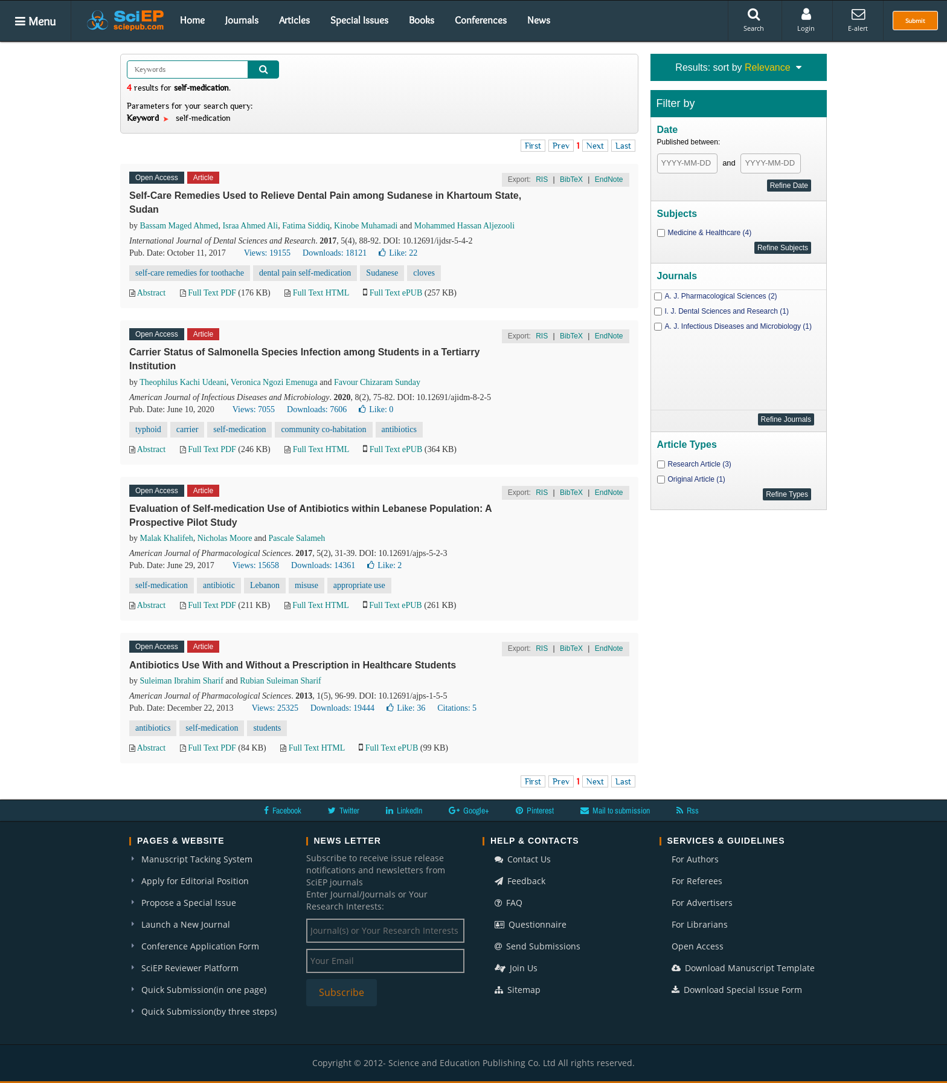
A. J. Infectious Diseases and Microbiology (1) (738, 326)
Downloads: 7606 (317, 409)
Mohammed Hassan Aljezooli (464, 225)
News (538, 20)
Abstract (151, 292)
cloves (424, 272)
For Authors (695, 859)
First (533, 145)
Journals (241, 20)
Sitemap (518, 989)
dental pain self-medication (305, 272)
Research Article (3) (699, 464)
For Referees (697, 881)
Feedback (520, 881)
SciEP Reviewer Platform (190, 968)
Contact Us (523, 859)
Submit (915, 20)
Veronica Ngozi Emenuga (274, 382)
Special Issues (359, 20)
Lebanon (265, 585)
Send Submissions (537, 946)
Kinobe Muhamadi (365, 225)
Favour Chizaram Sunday (377, 382)
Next (595, 145)
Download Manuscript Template (743, 968)
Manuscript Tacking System (196, 859)
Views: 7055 (254, 409)
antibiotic (219, 585)
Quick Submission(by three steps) (209, 1011)
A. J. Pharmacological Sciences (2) (721, 296)
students (267, 727)
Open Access (698, 946)
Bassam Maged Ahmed (179, 225)
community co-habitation (323, 429)
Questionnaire (531, 924)
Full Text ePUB (396, 292)
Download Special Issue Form (737, 989)
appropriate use (359, 585)
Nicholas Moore (224, 538)
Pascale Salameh (297, 538)
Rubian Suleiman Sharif (280, 680)
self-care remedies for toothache (189, 272)
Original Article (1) (696, 479)
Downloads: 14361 (323, 565)
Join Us (516, 968)
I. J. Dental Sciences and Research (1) (727, 311)
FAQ (508, 902)
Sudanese (382, 272)
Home (192, 20)
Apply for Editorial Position (195, 881)
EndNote (609, 179)
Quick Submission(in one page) (203, 989)
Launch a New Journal (185, 924)
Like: (398, 252)
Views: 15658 (256, 565)
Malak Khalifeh (166, 538)
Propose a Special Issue (188, 902)
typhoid (148, 429)
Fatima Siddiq (306, 225)
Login (806, 20)
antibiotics (399, 429)
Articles (294, 20)
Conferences (481, 20)
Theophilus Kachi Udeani (183, 382)
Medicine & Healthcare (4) (710, 232)
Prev (561, 145)
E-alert (858, 20)
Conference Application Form (200, 946)
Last (623, 145)
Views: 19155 (267, 252)
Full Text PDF (212, 292)
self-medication (239, 429)
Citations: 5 (457, 708)
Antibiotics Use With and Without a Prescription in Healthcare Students (292, 665)
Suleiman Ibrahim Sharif (181, 680)
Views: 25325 (275, 708)
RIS (542, 179)
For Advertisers (702, 902)
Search (753, 20)
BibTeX (571, 179)
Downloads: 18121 (335, 252)
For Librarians (700, 924)
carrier (187, 429)
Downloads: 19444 (342, 708)
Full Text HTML (321, 292)
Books (421, 20)
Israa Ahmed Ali (250, 225)
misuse (306, 585)
